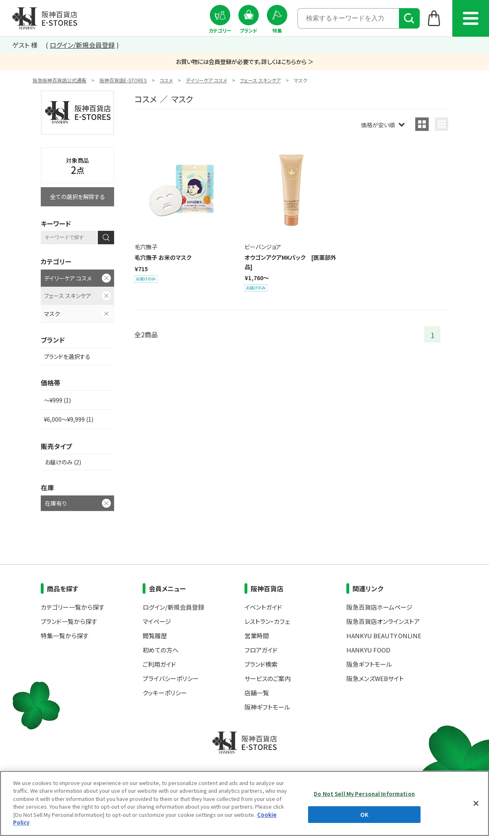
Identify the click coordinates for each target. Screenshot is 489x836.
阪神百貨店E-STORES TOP (44, 18)
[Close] (476, 803)
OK (364, 814)
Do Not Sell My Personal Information (364, 794)
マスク (52, 314)
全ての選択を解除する (77, 196)
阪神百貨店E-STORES (123, 80)
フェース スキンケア (260, 80)
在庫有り (56, 503)
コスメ (166, 80)
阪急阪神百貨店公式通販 (59, 80)
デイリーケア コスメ (206, 80)
